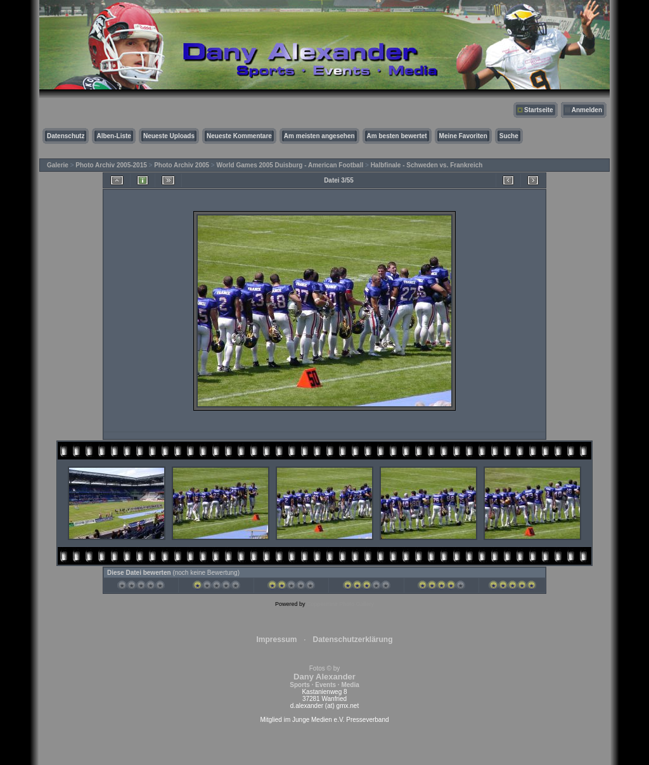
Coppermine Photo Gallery (340, 604)
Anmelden (587, 109)
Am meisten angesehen (319, 135)
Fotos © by (324, 676)
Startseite (538, 109)
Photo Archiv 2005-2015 (110, 165)
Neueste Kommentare (239, 135)
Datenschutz (65, 135)
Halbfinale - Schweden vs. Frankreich (427, 165)
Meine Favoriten (463, 135)
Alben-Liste (113, 135)
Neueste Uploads (169, 135)
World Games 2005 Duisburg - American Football (290, 165)
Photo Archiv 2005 (181, 165)
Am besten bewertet (397, 135)
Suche (508, 135)
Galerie (57, 165)
